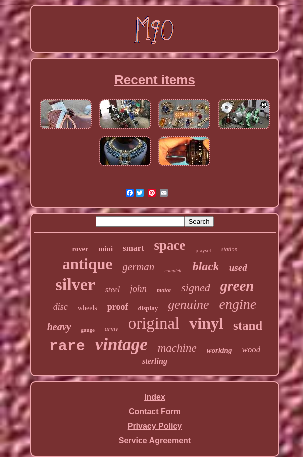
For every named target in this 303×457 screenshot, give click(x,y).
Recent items (155, 80)
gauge (88, 330)
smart (133, 248)
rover (80, 249)
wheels (88, 308)
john (138, 289)
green (237, 286)
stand (248, 325)
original (154, 323)
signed (196, 288)
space (170, 245)
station (230, 249)
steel (113, 290)
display (148, 308)
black (205, 266)
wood (251, 349)
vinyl (207, 323)
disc (61, 307)
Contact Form (155, 412)
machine (177, 348)
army (111, 328)
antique (87, 264)
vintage (122, 344)
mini (105, 249)
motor (164, 290)
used (239, 267)
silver (76, 285)
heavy (60, 327)
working (219, 350)
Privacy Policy (155, 426)
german (138, 267)
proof (118, 307)
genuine (188, 305)
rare (68, 346)
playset (204, 251)
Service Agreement (155, 440)
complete (173, 271)
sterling (155, 361)
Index (155, 397)
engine (237, 304)
